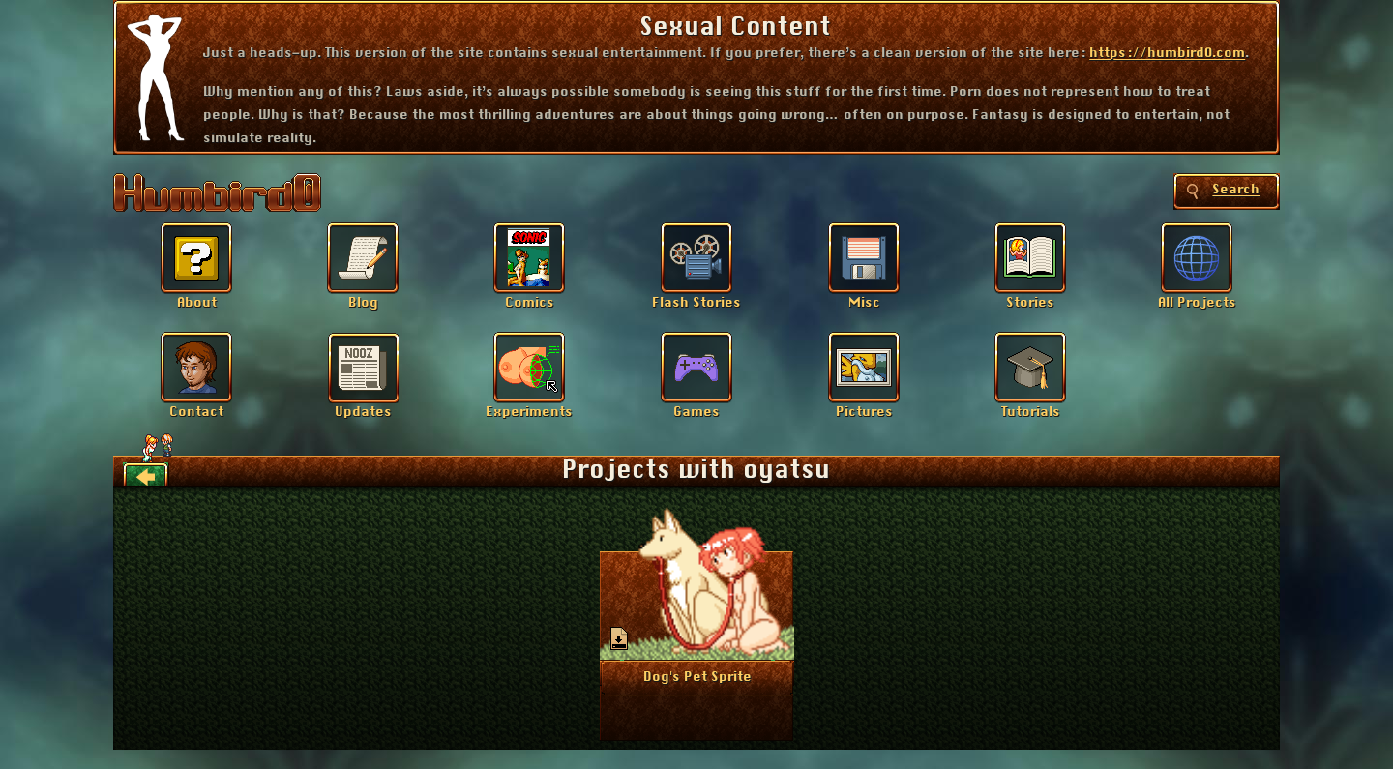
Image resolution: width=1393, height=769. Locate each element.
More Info (697, 676)
